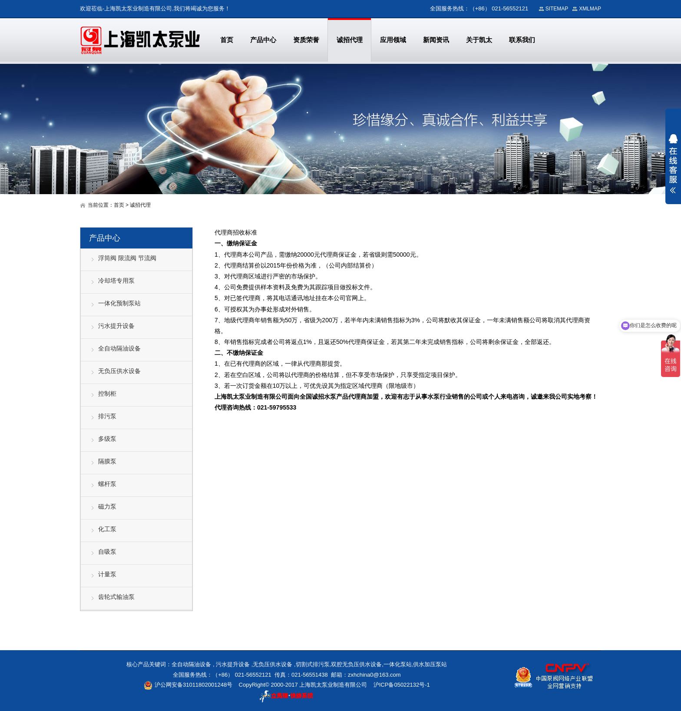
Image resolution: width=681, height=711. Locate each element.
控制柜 (107, 393)
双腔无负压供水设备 (356, 664)
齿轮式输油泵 (116, 596)
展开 (673, 164)
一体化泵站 (397, 664)
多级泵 (107, 438)
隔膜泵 (107, 461)
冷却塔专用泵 (116, 280)
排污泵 (107, 416)
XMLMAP (590, 9)
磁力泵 (107, 506)
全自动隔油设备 (119, 348)
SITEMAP (557, 9)
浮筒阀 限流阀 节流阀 (127, 258)
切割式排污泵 (313, 664)
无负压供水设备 (119, 370)
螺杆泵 (107, 483)
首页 (119, 205)
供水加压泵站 (430, 664)
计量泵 (107, 574)
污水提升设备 (116, 325)
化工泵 (107, 529)
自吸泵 (107, 551)
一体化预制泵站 (119, 303)
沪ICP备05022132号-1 (402, 684)
